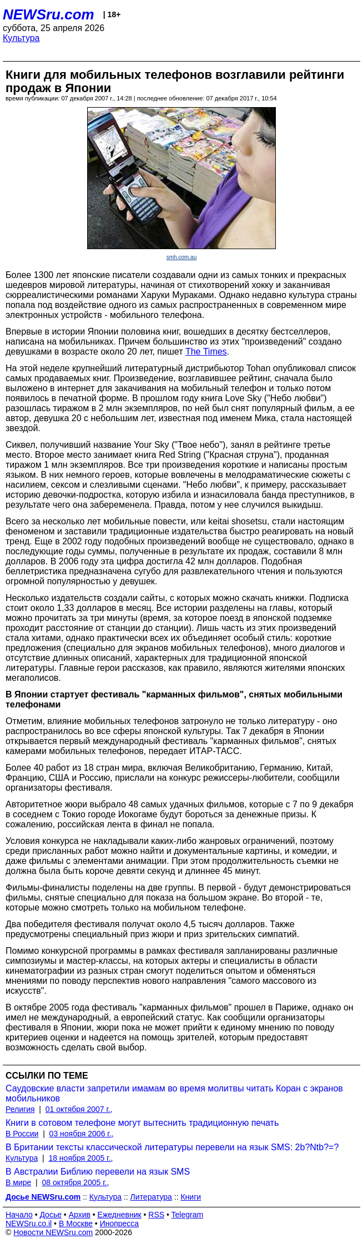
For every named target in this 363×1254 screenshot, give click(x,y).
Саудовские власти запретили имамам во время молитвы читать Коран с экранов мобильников (174, 1093)
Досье (50, 1214)
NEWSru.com (48, 14)
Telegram (188, 1214)
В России (22, 1133)
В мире (18, 1182)
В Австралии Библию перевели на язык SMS (98, 1171)
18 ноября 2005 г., (80, 1158)
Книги (190, 1196)
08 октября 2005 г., (75, 1182)
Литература (151, 1196)
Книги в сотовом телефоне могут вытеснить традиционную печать (142, 1122)
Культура (21, 38)
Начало (19, 1214)
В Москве (76, 1223)
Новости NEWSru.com (53, 1232)
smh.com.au (181, 257)
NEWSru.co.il (29, 1223)
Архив (79, 1214)
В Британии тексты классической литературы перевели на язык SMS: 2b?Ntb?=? (172, 1147)
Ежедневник (120, 1214)
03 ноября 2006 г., (81, 1133)
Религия (20, 1109)
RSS (156, 1214)
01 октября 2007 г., (79, 1109)
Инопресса (119, 1223)
